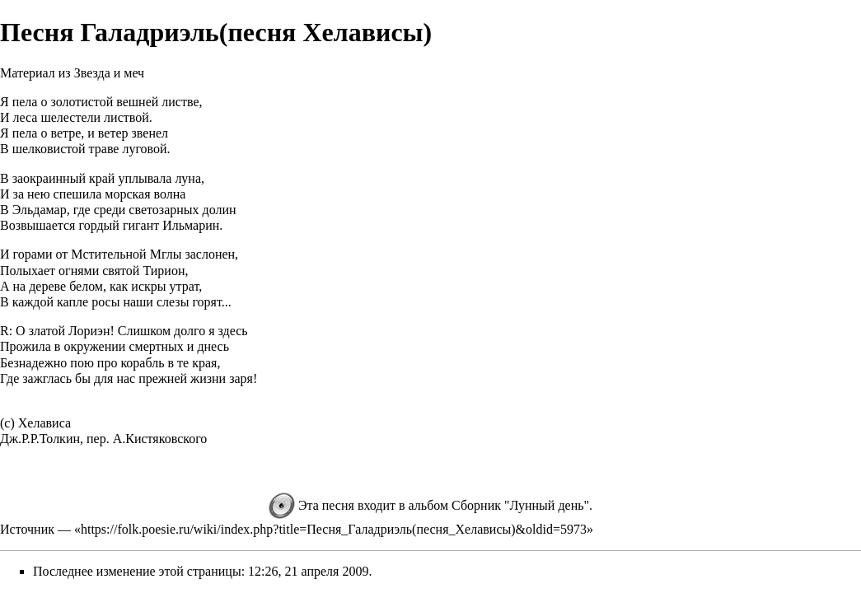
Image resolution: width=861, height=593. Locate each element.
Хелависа (44, 423)
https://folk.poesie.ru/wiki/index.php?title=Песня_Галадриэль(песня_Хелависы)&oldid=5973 (334, 529)
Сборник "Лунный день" (520, 505)
